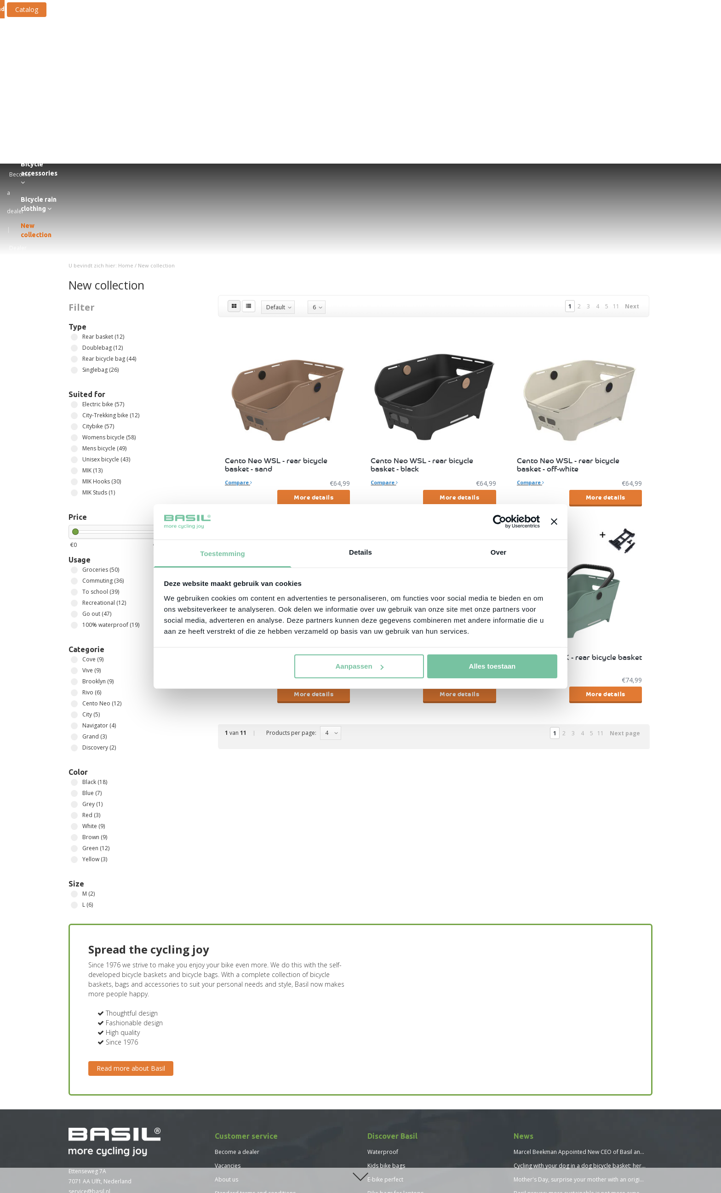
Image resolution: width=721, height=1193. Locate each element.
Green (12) (74, 682)
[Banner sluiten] (554, 521)
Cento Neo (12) (74, 537)
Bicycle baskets (281, 42)
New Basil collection (393, 1082)
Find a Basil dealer (102, 1070)
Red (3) (74, 649)
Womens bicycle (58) (74, 271)
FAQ (220, 1055)
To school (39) (74, 426)
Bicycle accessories (468, 42)
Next (632, 140)
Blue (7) (74, 627)
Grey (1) (74, 638)
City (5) (74, 548)
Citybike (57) (74, 260)
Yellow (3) (74, 693)
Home (125, 99)
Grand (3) (74, 571)
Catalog (164, 9)
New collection (605, 42)
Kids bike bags (386, 1000)
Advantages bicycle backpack (405, 1069)
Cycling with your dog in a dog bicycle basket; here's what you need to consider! (617, 1000)
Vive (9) (74, 504)
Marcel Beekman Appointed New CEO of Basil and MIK (584, 986)
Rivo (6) (74, 526)
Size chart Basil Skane (242, 1165)
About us (226, 1013)
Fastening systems (396, 42)
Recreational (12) (74, 437)
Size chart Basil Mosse (243, 1151)
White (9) (74, 660)
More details (313, 331)
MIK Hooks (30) (74, 315)
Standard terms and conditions (255, 1027)
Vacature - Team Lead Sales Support (262, 1110)
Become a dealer (237, 986)
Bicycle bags (225, 42)
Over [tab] (499, 552)
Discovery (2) (74, 582)
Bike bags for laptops (395, 1027)
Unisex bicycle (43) (74, 293)
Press (222, 1082)
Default (275, 141)
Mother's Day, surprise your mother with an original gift (585, 1013)
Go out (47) (74, 448)
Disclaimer (228, 1041)
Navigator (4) (74, 560)
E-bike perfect (385, 1013)
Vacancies (227, 1000)
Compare (238, 316)
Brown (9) (74, 671)
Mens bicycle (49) (74, 282)
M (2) (74, 728)
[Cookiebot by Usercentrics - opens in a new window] (499, 521)
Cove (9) (74, 493)
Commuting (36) (74, 415)
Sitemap (225, 1069)
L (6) (74, 739)
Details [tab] (360, 552)
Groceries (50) (74, 404)
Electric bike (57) (74, 238)
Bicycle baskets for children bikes (410, 1055)
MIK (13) (74, 304)
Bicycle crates (336, 42)
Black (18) (74, 616)
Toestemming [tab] (222, 553)
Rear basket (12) (74, 171)
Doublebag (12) (74, 182)
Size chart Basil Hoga (242, 1138)
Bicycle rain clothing (541, 42)
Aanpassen (359, 666)
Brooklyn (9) (74, 515)
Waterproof (382, 986)
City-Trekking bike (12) (74, 249)
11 (616, 140)
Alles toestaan (492, 666)
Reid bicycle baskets (393, 1041)
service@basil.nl (89, 1025)
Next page (625, 567)
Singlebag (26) (74, 204)
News (222, 1124)
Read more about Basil (131, 902)
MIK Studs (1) (74, 327)
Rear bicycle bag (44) (74, 193)
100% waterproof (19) (74, 459)
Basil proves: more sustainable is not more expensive (583, 1027)
